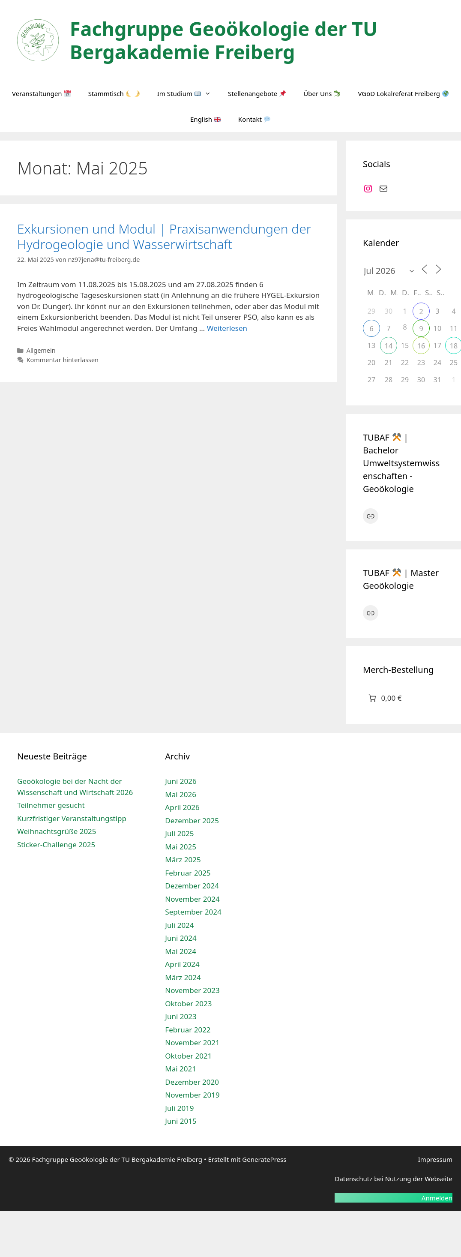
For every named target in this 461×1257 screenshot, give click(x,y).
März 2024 (183, 977)
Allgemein (41, 350)
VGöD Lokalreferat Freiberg (403, 93)
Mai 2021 (180, 1069)
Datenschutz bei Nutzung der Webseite (393, 1178)
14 (388, 346)
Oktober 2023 (188, 1003)
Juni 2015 (180, 1121)
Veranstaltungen (41, 93)
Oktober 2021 (188, 1056)
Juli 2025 (179, 833)
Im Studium (188, 93)
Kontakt (254, 119)
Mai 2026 (180, 794)
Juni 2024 (180, 938)
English (205, 119)
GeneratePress (264, 1159)
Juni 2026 (180, 781)
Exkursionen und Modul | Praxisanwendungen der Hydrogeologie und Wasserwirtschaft (164, 236)
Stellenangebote (257, 93)
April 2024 (182, 964)
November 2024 (192, 899)
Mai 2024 (180, 951)
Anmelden (437, 1198)
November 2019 (192, 1095)
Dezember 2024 (192, 886)
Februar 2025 (187, 873)
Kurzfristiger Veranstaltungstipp (71, 818)
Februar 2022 (187, 1030)
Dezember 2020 (192, 1082)
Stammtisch (114, 93)
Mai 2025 (180, 847)
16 (421, 346)
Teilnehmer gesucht (51, 805)
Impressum (435, 1159)
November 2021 (192, 1042)
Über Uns (321, 93)
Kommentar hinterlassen (63, 360)
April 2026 (182, 807)
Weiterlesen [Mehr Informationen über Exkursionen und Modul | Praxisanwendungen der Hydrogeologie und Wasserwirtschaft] (227, 328)
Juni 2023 (180, 1016)
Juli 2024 (179, 925)
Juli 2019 (179, 1108)
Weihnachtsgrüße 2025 (56, 831)
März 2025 (183, 859)
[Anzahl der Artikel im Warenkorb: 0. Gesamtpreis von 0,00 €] (384, 698)
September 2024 (193, 912)
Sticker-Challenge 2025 (56, 844)
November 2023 (192, 990)
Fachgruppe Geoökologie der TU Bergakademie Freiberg (223, 40)
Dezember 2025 (192, 820)
